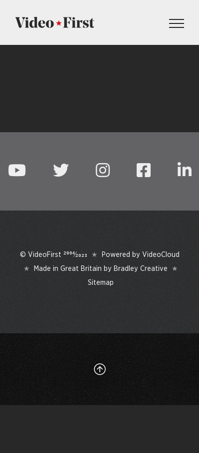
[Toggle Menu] (176, 23)
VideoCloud (161, 254)
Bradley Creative (141, 268)
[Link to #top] (100, 369)
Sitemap (101, 282)
